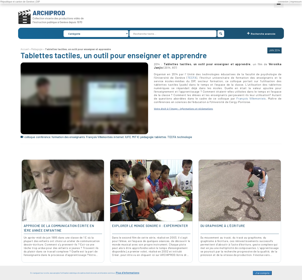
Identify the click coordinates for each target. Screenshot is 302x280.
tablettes (160, 137)
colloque (29, 137)
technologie (184, 137)
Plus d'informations (127, 274)
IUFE (128, 137)
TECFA (192, 77)
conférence (43, 137)
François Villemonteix (251, 98)
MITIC (135, 137)
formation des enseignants (68, 137)
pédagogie (147, 137)
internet (119, 137)
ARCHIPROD (49, 13)
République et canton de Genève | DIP (20, 1)
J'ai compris (262, 274)
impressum (296, 1)
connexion (283, 1)
